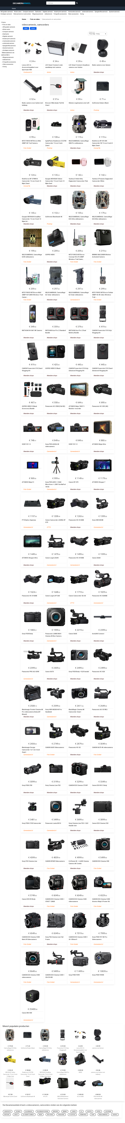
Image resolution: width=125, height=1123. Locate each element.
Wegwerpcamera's (38, 14)
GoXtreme (108, 1111)
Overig (81, 14)
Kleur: (33, 28)
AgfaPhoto (7, 1111)
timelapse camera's (6, 14)
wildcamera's (48, 14)
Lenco (16, 1114)
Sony (92, 1114)
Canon (74, 1111)
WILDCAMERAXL (103, 1114)
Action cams (18, 11)
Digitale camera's (47, 11)
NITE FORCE (50, 1114)
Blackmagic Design (42, 1111)
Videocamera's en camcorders (22, 14)
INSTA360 (6, 1114)
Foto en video (7, 24)
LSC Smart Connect (28, 1114)
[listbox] (97, 33)
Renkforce (83, 1114)
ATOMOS (18, 1111)
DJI (81, 1111)
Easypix (89, 1111)
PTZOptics (72, 1114)
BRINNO (65, 1111)
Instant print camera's (60, 11)
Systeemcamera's (114, 11)
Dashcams (38, 11)
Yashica (115, 1114)
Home (14, 8)
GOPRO (98, 1111)
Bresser (55, 1111)
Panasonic (61, 1114)
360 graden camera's (6, 11)
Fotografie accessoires (60, 14)
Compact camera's (28, 11)
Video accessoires (73, 14)
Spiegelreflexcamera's (101, 11)
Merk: (26, 28)
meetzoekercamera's (74, 11)
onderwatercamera (87, 11)
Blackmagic (28, 1111)
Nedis (40, 1114)
